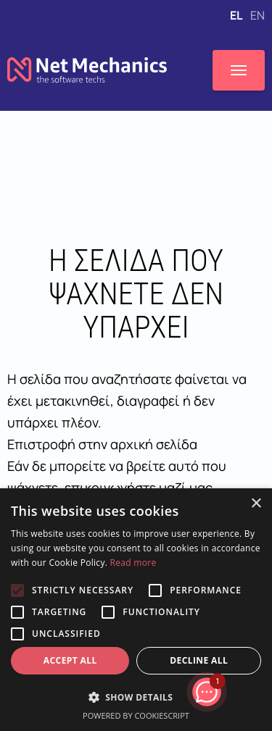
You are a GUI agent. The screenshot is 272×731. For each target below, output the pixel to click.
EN (257, 15)
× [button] (255, 503)
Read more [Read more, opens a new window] (133, 562)
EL (237, 15)
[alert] (136, 609)
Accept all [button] (70, 660)
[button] (136, 697)
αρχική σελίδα (153, 444)
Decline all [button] (199, 660)
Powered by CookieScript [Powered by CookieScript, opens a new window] (136, 715)
